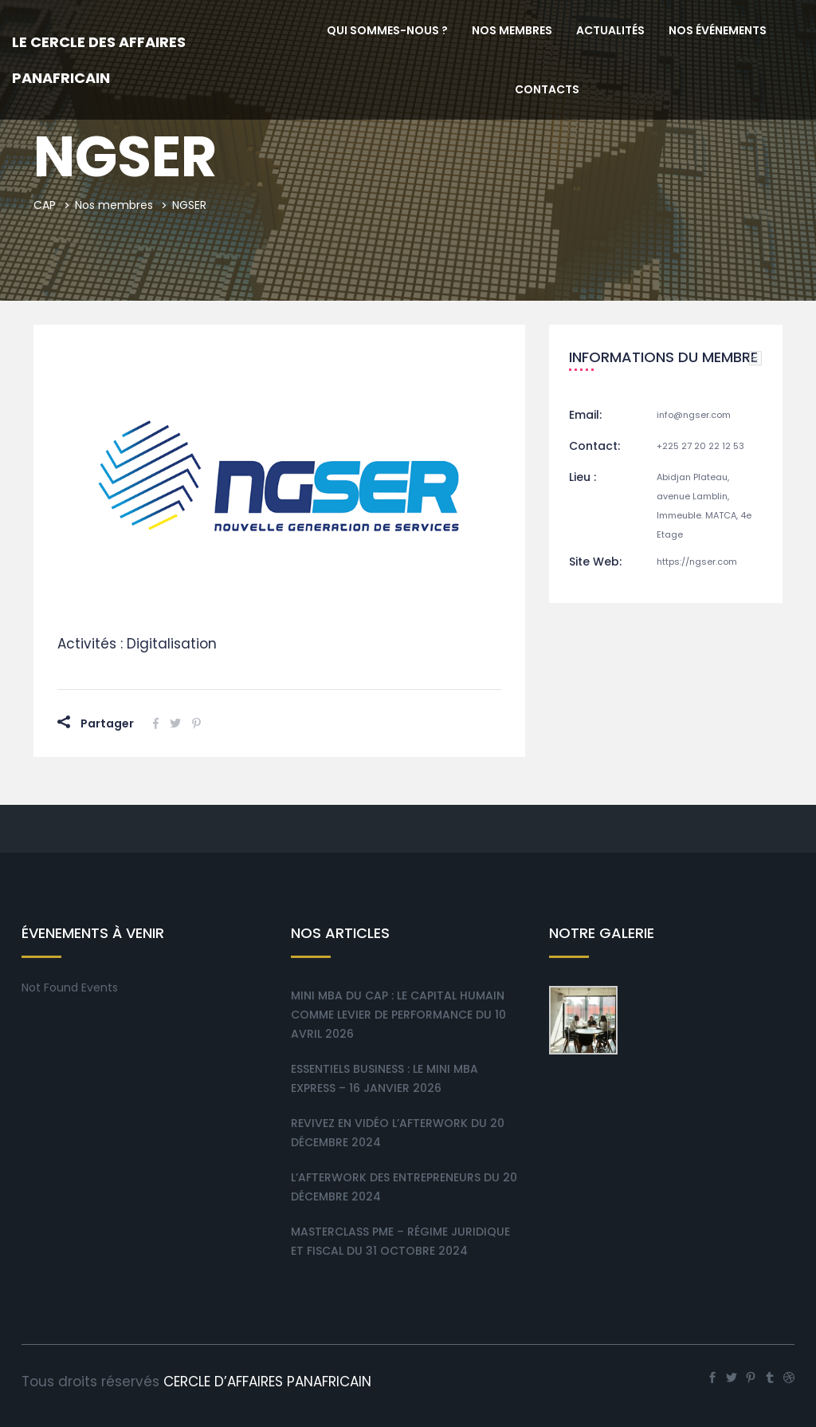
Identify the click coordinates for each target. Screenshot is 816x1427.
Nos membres (512, 30)
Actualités (610, 30)
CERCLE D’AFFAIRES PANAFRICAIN (267, 1381)
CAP (44, 205)
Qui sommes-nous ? (387, 30)
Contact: (594, 446)
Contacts (547, 89)
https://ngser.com (697, 561)
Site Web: (595, 562)
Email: (585, 415)
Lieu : (582, 477)
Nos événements (718, 30)
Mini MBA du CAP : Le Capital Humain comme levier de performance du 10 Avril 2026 (398, 1014)
